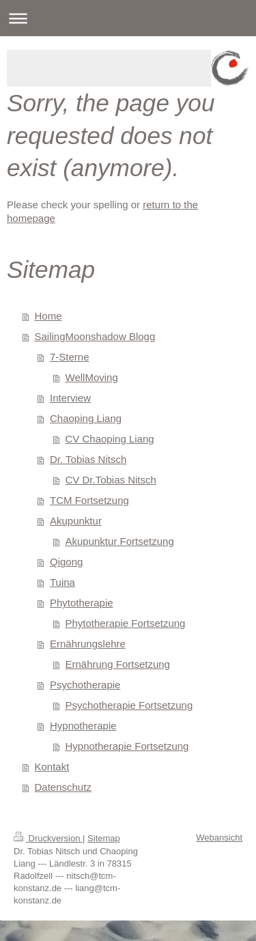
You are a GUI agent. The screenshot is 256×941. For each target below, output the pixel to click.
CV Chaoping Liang (110, 439)
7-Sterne (69, 357)
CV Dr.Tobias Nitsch (111, 480)
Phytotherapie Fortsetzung (126, 623)
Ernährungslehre (88, 643)
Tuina (62, 582)
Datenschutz (63, 787)
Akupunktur (76, 520)
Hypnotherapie (83, 725)
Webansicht (219, 837)
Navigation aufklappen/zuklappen (128, 18)
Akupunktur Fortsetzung (120, 541)
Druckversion (48, 838)
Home (48, 316)
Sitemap (103, 838)
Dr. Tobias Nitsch (88, 459)
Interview (70, 398)
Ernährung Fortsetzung (118, 664)
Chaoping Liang (86, 418)
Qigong (66, 561)
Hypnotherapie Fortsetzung (127, 746)
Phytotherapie (81, 602)
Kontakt (52, 766)
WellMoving (92, 377)
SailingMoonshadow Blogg (95, 336)
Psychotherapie (85, 684)
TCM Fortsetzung (89, 500)
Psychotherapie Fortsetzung (129, 705)
